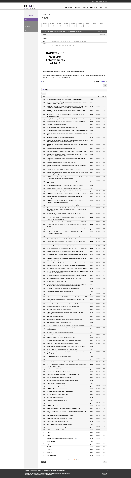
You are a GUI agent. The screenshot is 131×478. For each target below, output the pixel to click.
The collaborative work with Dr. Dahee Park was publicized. (60, 137)
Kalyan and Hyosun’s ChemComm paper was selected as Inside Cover (63, 303)
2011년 (80, 26)
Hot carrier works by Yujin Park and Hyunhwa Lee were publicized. (62, 127)
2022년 (66, 23)
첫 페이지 (70, 459)
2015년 (52, 26)
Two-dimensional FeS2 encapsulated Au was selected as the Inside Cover (64, 278)
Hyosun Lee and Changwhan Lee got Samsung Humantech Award (62, 343)
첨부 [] (45, 81)
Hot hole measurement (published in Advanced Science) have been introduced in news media (67, 255)
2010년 (87, 26)
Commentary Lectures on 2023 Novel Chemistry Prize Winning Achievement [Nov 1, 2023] (66, 159)
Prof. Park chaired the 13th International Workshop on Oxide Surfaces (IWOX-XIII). (66, 229)
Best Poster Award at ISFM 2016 (54, 369)
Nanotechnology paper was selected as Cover (57, 421)
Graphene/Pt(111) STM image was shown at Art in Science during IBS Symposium (66, 346)
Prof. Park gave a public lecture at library (56, 429)
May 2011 (49, 446)
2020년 (80, 23)
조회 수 (104, 96)
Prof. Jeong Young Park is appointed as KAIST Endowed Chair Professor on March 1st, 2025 (67, 133)
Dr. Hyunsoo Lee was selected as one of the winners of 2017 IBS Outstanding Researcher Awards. (65, 328)
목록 (105, 85)
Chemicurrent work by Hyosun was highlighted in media (60, 415)
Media (26, 23)
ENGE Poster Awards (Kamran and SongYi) (57, 427)
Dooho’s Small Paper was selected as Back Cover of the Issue (61, 162)
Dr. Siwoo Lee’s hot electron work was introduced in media (60, 246)
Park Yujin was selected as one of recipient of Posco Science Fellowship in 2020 (65, 251)
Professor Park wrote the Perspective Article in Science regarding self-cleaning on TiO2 (67, 296)
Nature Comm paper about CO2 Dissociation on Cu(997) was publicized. (64, 169)
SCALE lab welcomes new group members (57, 388)
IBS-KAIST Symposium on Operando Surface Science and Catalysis (63, 288)
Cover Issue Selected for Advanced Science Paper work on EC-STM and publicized (66, 151)
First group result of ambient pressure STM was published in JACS (62, 380)
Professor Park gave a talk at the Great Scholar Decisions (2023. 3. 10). (64, 188)
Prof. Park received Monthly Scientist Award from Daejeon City (61, 438)
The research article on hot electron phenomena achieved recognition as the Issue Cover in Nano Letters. (67, 181)
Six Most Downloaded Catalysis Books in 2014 (57, 394)
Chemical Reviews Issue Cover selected (56, 403)
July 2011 (49, 432)
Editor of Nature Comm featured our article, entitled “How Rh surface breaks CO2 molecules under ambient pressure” (66, 242)
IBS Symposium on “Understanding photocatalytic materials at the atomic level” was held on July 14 (66, 352)
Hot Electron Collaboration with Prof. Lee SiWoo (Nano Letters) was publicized (65, 185)
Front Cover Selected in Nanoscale (55, 316)
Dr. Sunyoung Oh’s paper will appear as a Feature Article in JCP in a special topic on (66, 268)
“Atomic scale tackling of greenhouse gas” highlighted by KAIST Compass (64, 236)
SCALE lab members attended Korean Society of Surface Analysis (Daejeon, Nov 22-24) (67, 193)
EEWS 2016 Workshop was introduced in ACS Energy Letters (61, 337)
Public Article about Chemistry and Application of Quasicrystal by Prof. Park (64, 191)
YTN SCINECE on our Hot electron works (56, 124)
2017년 (101, 23)
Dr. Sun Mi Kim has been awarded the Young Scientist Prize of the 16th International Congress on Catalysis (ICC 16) (66, 365)
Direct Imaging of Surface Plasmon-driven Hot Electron (60, 291)
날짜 (98, 96)
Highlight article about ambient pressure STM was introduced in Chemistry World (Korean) (65, 300)
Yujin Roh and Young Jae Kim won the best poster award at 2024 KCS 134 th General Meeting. (67, 145)
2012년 (73, 26)
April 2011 (49, 435)
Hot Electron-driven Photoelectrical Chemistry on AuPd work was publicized (64, 99)
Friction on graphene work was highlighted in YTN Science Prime (62, 349)
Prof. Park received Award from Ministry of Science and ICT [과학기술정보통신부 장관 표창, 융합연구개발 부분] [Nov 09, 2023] (67, 154)
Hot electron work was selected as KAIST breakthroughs (60, 391)
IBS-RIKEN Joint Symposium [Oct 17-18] (56, 281)
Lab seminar (27, 26)
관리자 (44, 34)
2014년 (59, 26)
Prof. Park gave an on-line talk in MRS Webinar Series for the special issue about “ (66, 265)
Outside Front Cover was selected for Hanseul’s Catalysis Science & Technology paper (67, 248)
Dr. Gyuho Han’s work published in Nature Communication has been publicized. (65, 119)
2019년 (87, 23)
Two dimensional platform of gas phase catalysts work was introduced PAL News (66, 121)
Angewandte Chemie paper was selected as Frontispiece (60, 418)
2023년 (59, 23)
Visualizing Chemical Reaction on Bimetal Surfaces (59, 309)
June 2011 (49, 449)
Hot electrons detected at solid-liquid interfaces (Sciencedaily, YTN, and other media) (67, 359)
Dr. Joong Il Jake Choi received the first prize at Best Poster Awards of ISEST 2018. (66, 325)
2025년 (45, 23)
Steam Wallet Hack (51, 455)
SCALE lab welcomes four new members (56, 405)
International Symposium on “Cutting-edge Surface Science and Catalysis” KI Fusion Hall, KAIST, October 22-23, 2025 (66, 102)
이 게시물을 (96, 81)
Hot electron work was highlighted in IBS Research (58, 386)
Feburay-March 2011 (52, 441)
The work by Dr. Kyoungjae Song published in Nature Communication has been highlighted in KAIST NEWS (65, 115)
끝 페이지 (78, 459)
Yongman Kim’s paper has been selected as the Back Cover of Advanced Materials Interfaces (66, 225)
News (26, 19)
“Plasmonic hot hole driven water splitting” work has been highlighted (63, 239)
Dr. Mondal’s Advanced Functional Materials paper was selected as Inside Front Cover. (67, 262)
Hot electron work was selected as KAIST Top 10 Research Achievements (65, 31)
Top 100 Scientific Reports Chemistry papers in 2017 (59, 322)
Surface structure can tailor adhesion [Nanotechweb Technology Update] (64, 408)
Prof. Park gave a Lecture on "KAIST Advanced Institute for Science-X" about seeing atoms (66, 166)
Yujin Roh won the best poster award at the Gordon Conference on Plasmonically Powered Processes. (66, 111)
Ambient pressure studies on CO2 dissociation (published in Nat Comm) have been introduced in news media (66, 259)
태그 (45, 462)
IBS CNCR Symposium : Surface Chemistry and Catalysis (60, 332)
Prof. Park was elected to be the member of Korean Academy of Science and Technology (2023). (65, 197)
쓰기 (105, 461)
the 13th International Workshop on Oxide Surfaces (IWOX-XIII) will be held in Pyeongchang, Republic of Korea (65, 232)
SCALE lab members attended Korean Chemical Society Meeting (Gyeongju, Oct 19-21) (67, 205)
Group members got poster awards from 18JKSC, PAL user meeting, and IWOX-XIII (66, 222)
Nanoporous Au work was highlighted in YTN (57, 400)
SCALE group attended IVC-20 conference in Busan (59, 356)
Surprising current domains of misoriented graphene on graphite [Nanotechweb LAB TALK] (66, 412)
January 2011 (50, 452)
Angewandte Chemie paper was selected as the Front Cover (61, 362)
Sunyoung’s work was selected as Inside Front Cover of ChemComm (63, 306)
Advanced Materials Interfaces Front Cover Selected (59, 377)
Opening (26, 30)
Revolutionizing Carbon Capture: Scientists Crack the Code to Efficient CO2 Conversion (67, 130)
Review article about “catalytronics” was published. (59, 335)
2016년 (45, 26)
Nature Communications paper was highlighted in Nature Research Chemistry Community (65, 313)
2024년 (52, 23)
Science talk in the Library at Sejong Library (57, 383)
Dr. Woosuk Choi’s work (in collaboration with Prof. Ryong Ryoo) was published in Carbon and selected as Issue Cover (66, 218)
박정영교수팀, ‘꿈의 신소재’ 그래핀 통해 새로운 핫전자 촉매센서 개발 (63, 374)
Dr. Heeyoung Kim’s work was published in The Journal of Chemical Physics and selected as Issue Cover (65, 214)
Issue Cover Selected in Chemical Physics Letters (58, 371)
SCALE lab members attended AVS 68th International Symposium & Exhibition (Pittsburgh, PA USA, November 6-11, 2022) (65, 201)
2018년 (94, 23)
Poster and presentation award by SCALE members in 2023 (61, 148)
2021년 (73, 23)
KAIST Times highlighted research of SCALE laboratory (59, 424)
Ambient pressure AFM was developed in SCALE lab (59, 294)
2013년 (66, 26)
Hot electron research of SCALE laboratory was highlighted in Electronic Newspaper (66, 275)
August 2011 (50, 444)
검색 (42, 462)
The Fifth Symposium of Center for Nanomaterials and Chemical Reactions (64, 319)
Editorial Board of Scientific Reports (55, 397)
